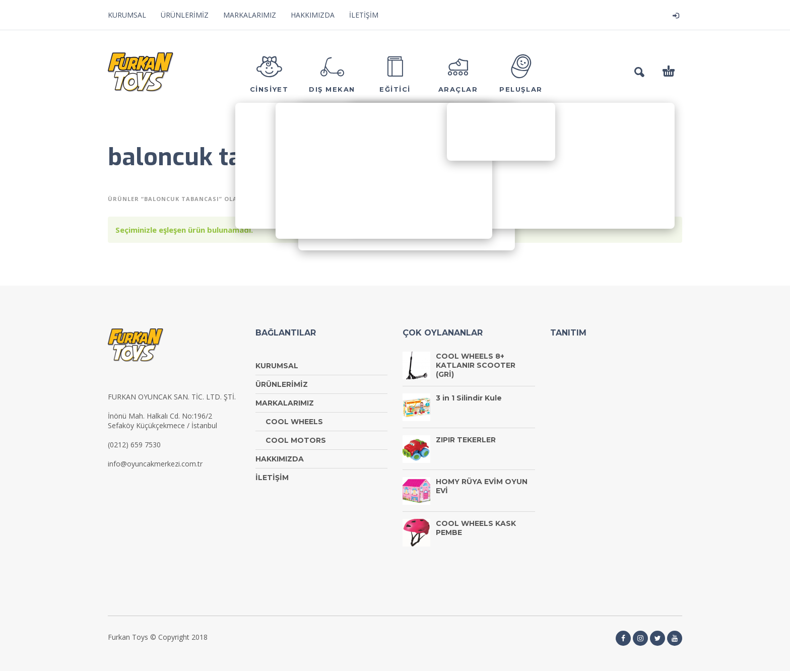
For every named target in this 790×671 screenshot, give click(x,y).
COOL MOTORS (296, 440)
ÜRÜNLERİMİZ (185, 15)
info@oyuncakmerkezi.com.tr (155, 463)
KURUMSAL (127, 15)
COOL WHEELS (294, 421)
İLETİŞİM (363, 15)
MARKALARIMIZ (249, 15)
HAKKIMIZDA (313, 15)
